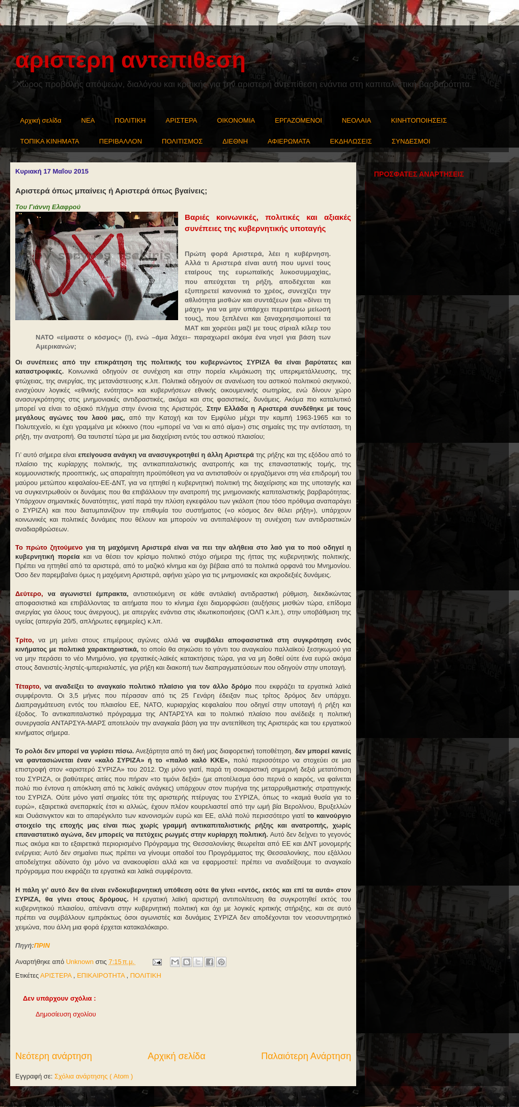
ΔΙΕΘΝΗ (235, 141)
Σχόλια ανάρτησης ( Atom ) (93, 1076)
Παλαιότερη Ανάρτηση (306, 1056)
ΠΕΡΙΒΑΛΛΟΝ (120, 141)
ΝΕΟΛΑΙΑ (356, 120)
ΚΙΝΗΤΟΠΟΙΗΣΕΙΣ (419, 120)
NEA (88, 120)
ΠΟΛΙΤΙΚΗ (130, 120)
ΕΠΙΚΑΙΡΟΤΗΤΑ (101, 975)
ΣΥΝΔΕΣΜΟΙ (411, 141)
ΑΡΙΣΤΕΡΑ (181, 120)
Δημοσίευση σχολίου (66, 1014)
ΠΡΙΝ (42, 945)
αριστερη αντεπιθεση (130, 60)
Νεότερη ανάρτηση (53, 1056)
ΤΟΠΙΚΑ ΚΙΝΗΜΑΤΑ (49, 141)
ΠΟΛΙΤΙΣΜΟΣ (182, 141)
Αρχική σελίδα (41, 120)
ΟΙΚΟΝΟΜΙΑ (236, 120)
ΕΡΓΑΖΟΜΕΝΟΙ (298, 120)
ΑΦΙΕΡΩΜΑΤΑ (289, 141)
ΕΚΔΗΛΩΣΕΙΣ (351, 141)
